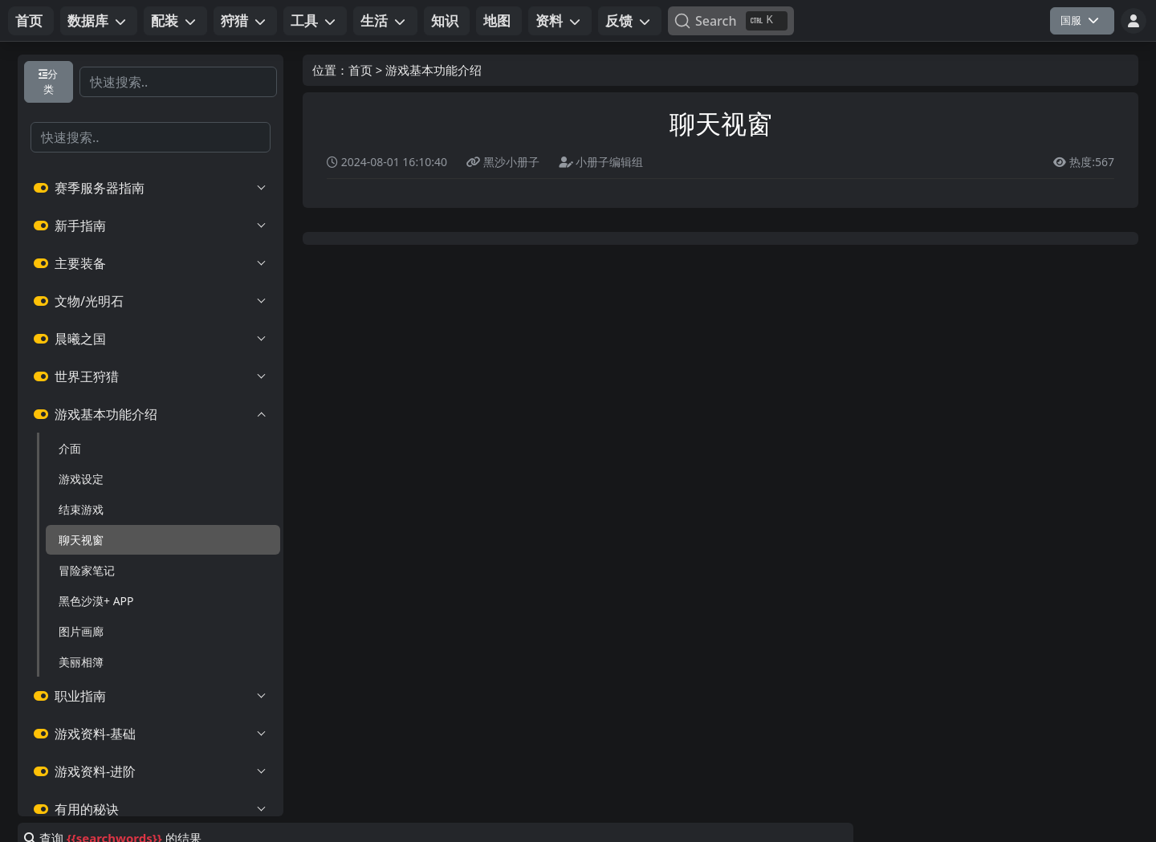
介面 (70, 448)
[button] (98, 20)
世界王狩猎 (150, 376)
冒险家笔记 (87, 570)
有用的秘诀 (150, 809)
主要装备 (150, 263)
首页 (360, 70)
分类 (48, 81)
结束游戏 (81, 509)
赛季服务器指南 (150, 188)
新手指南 (150, 226)
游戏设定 (81, 478)
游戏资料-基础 (150, 734)
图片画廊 (81, 631)
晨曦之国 (150, 339)
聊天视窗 (81, 539)
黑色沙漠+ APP (96, 600)
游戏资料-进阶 (150, 771)
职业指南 (150, 696)
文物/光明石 (150, 301)
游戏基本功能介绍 (150, 414)
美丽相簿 (81, 661)
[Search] (731, 20)
